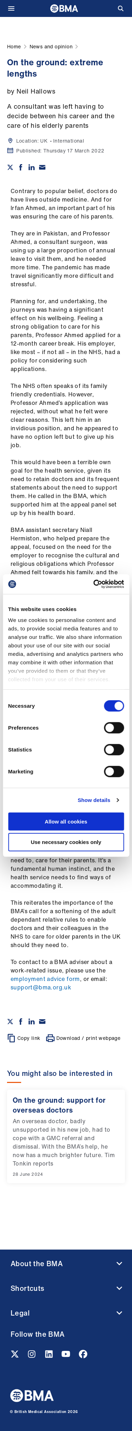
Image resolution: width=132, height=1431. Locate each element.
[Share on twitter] (10, 167)
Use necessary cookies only (66, 842)
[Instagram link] (32, 1356)
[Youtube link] (66, 1356)
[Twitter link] (15, 1356)
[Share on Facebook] (21, 167)
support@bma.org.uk (41, 987)
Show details (94, 800)
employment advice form (45, 979)
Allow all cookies (66, 821)
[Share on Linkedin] (32, 167)
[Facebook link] (83, 1356)
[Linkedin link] (50, 1356)
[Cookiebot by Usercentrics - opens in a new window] (94, 584)
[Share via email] (42, 167)
